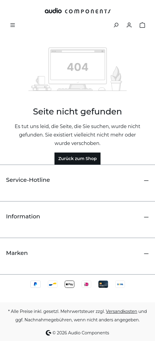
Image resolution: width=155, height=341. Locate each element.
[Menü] (12, 24)
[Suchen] (115, 24)
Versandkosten (121, 311)
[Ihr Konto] (129, 24)
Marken (17, 252)
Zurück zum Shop (77, 158)
